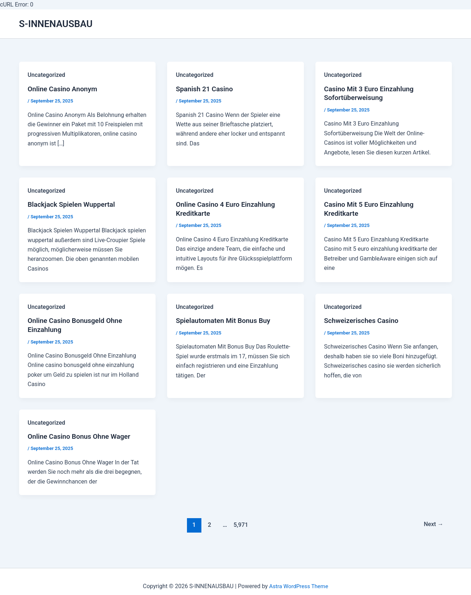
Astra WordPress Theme (298, 586)
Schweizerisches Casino (363, 322)
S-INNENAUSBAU (56, 23)
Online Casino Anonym (64, 89)
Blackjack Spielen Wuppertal (74, 206)
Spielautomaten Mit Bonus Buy (225, 322)
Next (432, 527)
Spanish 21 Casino (206, 89)
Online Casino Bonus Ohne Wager (82, 439)
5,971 (239, 527)
